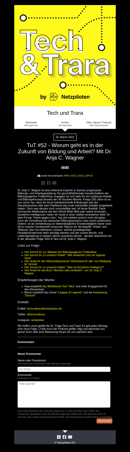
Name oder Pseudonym (32, 360)
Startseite (31, 124)
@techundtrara (36, 314)
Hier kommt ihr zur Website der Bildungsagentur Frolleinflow (60, 252)
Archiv (65, 124)
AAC (73, 175)
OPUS (89, 175)
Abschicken (104, 420)
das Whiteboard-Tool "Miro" (58, 286)
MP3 (66, 175)
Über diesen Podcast (99, 124)
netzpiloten (37, 320)
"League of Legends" (70, 292)
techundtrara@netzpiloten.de (44, 308)
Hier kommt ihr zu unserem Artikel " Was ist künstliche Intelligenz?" (64, 267)
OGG (81, 175)
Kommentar (25, 375)
